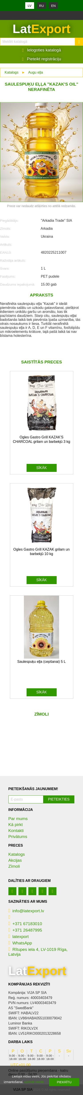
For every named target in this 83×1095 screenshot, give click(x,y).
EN (53, 6)
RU (41, 6)
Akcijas (15, 860)
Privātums (17, 836)
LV (29, 6)
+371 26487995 (25, 930)
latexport (18, 936)
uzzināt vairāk (34, 1082)
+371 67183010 (25, 923)
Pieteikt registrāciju (41, 59)
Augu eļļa (35, 72)
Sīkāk (41, 468)
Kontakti (16, 830)
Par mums (18, 818)
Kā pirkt (15, 824)
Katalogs (11, 72)
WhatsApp (20, 943)
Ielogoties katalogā (41, 50)
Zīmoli (14, 866)
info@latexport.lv (26, 911)
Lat (41, 29)
